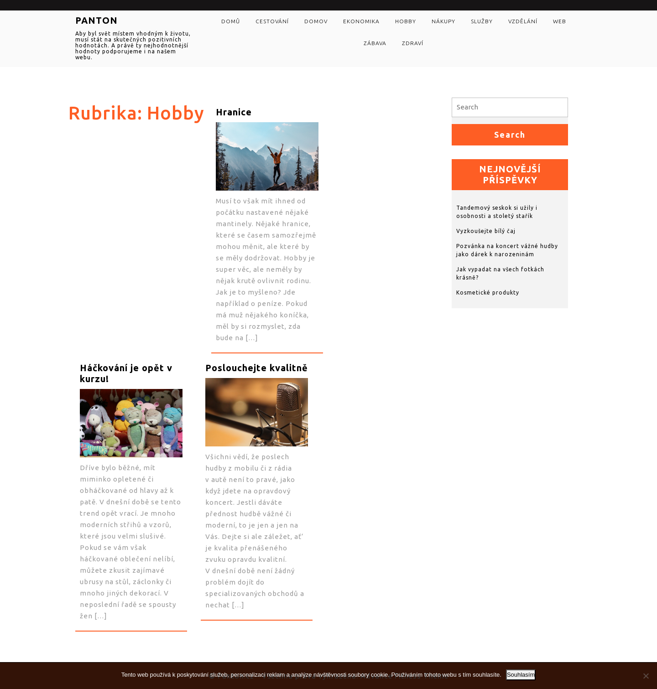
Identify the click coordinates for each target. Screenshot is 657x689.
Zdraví (412, 43)
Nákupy (443, 21)
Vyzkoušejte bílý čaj (486, 231)
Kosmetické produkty (487, 292)
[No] (645, 675)
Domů (230, 21)
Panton (96, 20)
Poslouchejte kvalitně (256, 368)
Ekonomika (361, 21)
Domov (316, 21)
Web (559, 21)
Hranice (234, 112)
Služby (482, 21)
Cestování (272, 21)
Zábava (375, 43)
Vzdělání (522, 21)
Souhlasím (521, 674)
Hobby (405, 21)
